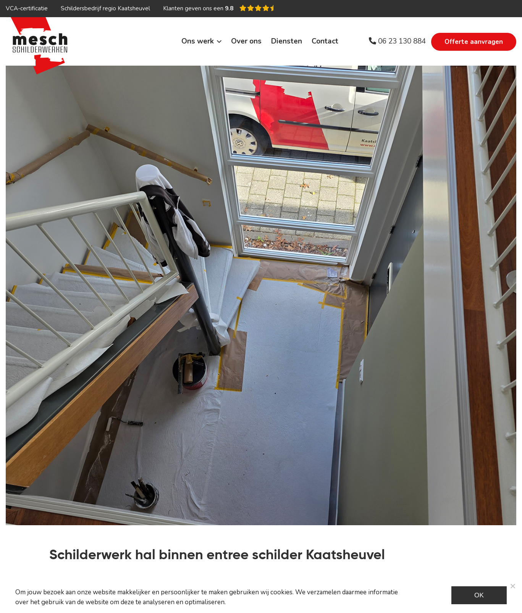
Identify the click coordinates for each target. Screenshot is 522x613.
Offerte (473, 41)
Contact (325, 41)
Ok (479, 595)
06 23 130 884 (397, 41)
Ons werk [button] (197, 41)
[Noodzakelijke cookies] (512, 586)
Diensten (286, 41)
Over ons (246, 41)
